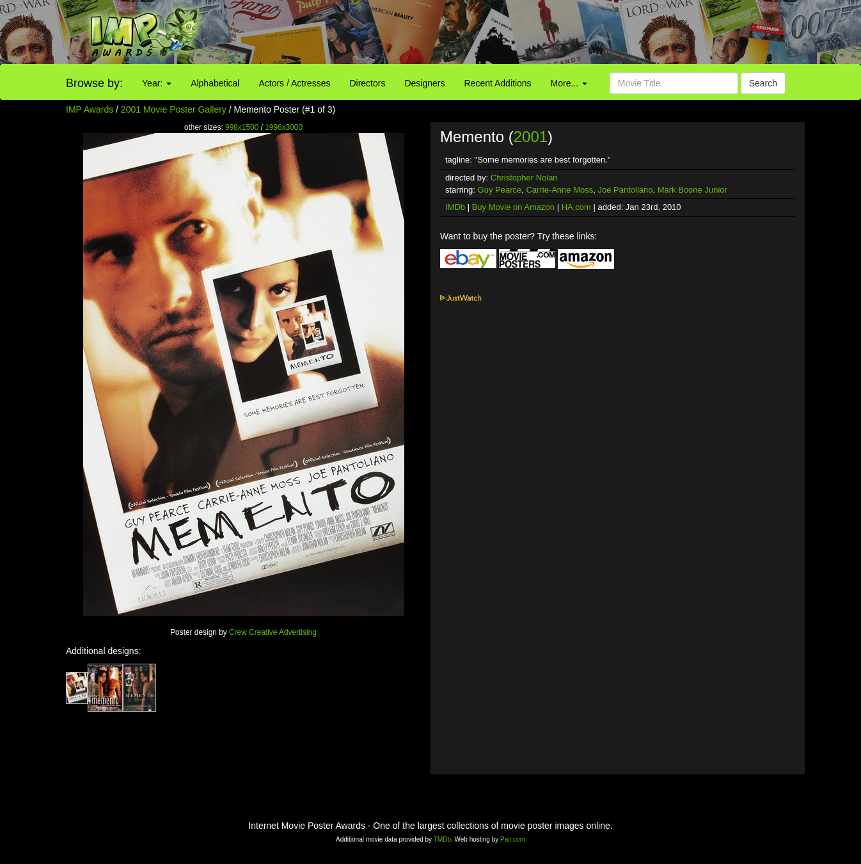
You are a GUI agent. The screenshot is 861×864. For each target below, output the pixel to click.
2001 (531, 136)
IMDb (455, 207)
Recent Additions (498, 83)
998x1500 (241, 127)
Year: (156, 83)
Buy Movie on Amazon (513, 207)
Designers (424, 83)
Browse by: (94, 83)
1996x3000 (284, 127)
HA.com (576, 207)
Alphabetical (215, 83)
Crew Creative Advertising (273, 632)
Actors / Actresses (294, 83)
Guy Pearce (500, 190)
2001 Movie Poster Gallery (173, 109)
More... (569, 83)
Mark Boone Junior (692, 190)
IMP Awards (89, 109)
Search (763, 83)
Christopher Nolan (524, 177)
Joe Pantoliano (624, 190)
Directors (367, 83)
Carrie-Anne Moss (559, 190)
